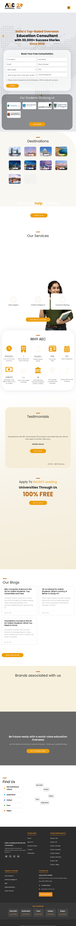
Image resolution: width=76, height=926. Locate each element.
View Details (13, 914)
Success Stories (32, 846)
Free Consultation (45, 894)
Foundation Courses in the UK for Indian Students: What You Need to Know (18, 623)
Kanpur (9, 800)
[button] (68, 7)
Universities (31, 853)
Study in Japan (54, 864)
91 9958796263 (44, 885)
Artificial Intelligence (11, 879)
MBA (6, 883)
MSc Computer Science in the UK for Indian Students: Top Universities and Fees (18, 591)
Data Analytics (9, 876)
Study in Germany (55, 857)
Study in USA (54, 838)
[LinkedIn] (18, 856)
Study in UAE (54, 861)
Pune (8, 805)
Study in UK (53, 842)
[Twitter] (6, 856)
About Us (30, 842)
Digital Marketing (10, 887)
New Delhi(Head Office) (13, 788)
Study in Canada (55, 846)
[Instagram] (14, 856)
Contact (30, 849)
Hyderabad (11, 795)
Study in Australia (55, 849)
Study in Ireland (55, 853)
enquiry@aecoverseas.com (47, 889)
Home (29, 838)
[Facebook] (10, 856)
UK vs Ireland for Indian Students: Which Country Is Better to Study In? (54, 591)
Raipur (9, 811)
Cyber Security (9, 891)
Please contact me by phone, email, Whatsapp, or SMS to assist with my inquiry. (33, 80)
